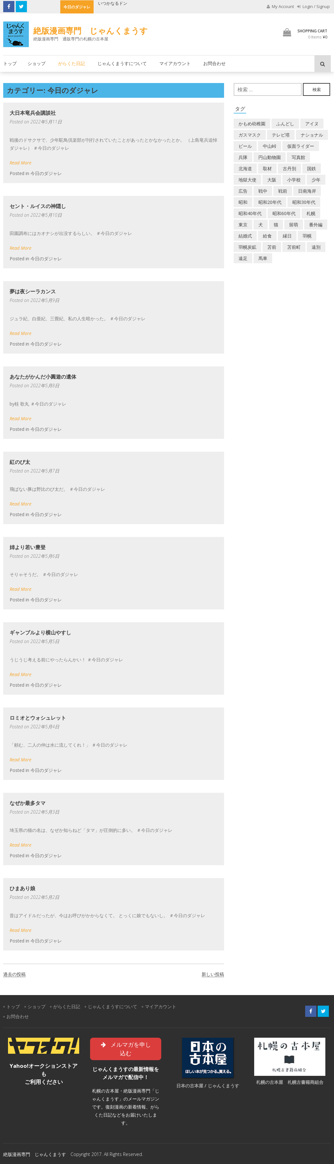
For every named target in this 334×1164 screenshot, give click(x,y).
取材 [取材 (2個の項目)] (267, 168)
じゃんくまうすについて (122, 63)
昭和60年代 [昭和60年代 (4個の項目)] (284, 213)
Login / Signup (313, 6)
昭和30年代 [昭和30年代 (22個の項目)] (303, 202)
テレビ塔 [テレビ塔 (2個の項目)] (281, 135)
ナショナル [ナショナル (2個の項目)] (312, 135)
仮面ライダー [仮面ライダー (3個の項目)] (300, 146)
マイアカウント (175, 63)
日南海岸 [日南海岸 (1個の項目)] (307, 191)
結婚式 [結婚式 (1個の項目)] (245, 236)
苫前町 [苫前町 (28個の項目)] (294, 247)
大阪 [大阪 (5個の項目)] (271, 180)
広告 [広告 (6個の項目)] (242, 191)
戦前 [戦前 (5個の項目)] (282, 191)
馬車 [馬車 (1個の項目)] (262, 258)
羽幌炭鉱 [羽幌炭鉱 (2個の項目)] (247, 247)
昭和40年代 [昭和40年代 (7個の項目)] (250, 213)
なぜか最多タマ (28, 803)
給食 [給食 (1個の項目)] (267, 236)
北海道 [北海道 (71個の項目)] (245, 168)
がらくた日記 (71, 63)
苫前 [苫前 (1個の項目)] (271, 247)
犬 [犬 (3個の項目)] (260, 225)
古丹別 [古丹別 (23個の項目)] (289, 168)
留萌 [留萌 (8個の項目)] (293, 225)
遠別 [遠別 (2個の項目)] (316, 247)
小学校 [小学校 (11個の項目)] (294, 180)
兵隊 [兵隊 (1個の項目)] (242, 157)
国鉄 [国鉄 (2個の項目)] (311, 168)
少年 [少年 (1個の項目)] (316, 180)
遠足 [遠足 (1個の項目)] (242, 258)
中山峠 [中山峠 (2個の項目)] (269, 146)
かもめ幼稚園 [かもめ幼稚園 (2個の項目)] (251, 124)
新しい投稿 (213, 974)
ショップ (37, 63)
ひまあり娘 (22, 888)
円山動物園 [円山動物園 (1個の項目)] (269, 157)
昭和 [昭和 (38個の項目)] (242, 202)
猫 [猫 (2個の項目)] (276, 225)
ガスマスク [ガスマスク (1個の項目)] (249, 135)
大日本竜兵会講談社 (33, 112)
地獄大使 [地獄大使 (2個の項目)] (247, 180)
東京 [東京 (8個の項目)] (242, 225)
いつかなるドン (112, 3)
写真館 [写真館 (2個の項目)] (298, 157)
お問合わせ (214, 63)
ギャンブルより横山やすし (40, 632)
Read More (20, 163)
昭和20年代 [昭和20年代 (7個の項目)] (269, 202)
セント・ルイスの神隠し (38, 206)
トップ (10, 63)
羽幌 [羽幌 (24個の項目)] (307, 236)
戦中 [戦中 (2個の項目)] (262, 191)
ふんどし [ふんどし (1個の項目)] (285, 124)
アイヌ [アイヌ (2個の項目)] (312, 124)
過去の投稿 (14, 974)
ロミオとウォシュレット (38, 717)
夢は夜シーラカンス (33, 291)
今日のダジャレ (46, 173)
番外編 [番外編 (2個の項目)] (315, 225)
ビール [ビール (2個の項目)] (245, 146)
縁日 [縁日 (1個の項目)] (287, 236)
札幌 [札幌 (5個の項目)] (310, 213)
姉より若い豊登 (28, 547)
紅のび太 (20, 461)
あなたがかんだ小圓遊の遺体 (43, 376)
